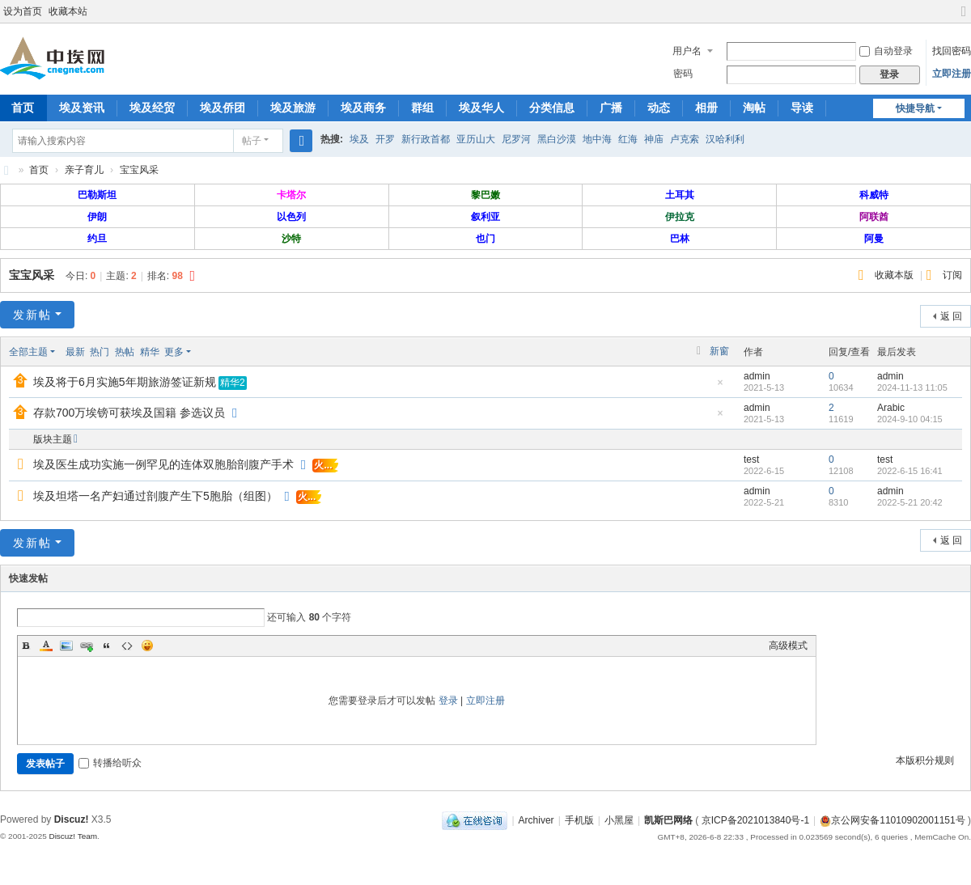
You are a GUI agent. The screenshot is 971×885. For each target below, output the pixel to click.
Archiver (536, 820)
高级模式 (788, 645)
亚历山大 (475, 139)
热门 (99, 352)
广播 (611, 107)
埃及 (359, 139)
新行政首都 (425, 139)
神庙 (654, 139)
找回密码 (951, 51)
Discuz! (71, 819)
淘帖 (754, 107)
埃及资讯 (81, 107)
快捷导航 (915, 108)
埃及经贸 (152, 107)
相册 (706, 107)
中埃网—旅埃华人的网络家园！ (6, 170)
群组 (422, 107)
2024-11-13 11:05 (912, 387)
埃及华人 (481, 107)
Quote (107, 645)
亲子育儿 (84, 170)
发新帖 (32, 314)
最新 (75, 352)
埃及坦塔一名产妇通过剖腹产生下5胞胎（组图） (155, 495)
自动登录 (886, 51)
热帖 (124, 352)
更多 (174, 352)
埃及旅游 (293, 107)
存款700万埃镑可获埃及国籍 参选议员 (129, 412)
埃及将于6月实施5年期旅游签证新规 (124, 381)
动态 (658, 107)
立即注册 (951, 73)
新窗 (719, 351)
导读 (802, 107)
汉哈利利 (725, 139)
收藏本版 (895, 275)
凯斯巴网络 (668, 820)
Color (46, 645)
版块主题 (52, 439)
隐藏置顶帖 (720, 417)
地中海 (597, 139)
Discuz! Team (73, 836)
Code (127, 645)
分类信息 (552, 107)
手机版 (579, 820)
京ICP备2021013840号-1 (755, 820)
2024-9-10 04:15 (910, 419)
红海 (628, 139)
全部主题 (28, 352)
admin (757, 376)
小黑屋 (619, 820)
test (751, 459)
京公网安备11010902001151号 (898, 820)
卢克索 (684, 139)
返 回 (951, 316)
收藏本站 (68, 11)
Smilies (147, 645)
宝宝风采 (139, 170)
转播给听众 (110, 763)
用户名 (687, 51)
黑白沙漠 (556, 139)
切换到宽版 (963, 18)
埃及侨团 (222, 107)
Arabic (891, 407)
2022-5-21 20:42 (910, 502)
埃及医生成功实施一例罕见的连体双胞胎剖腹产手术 (163, 464)
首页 (39, 170)
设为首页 (22, 11)
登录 (448, 700)
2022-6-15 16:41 (910, 471)
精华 (149, 352)
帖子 (251, 140)
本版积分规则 (925, 760)
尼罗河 (516, 139)
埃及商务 (363, 107)
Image (66, 645)
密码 (683, 73)
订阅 (952, 275)
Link (86, 645)
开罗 (385, 139)
